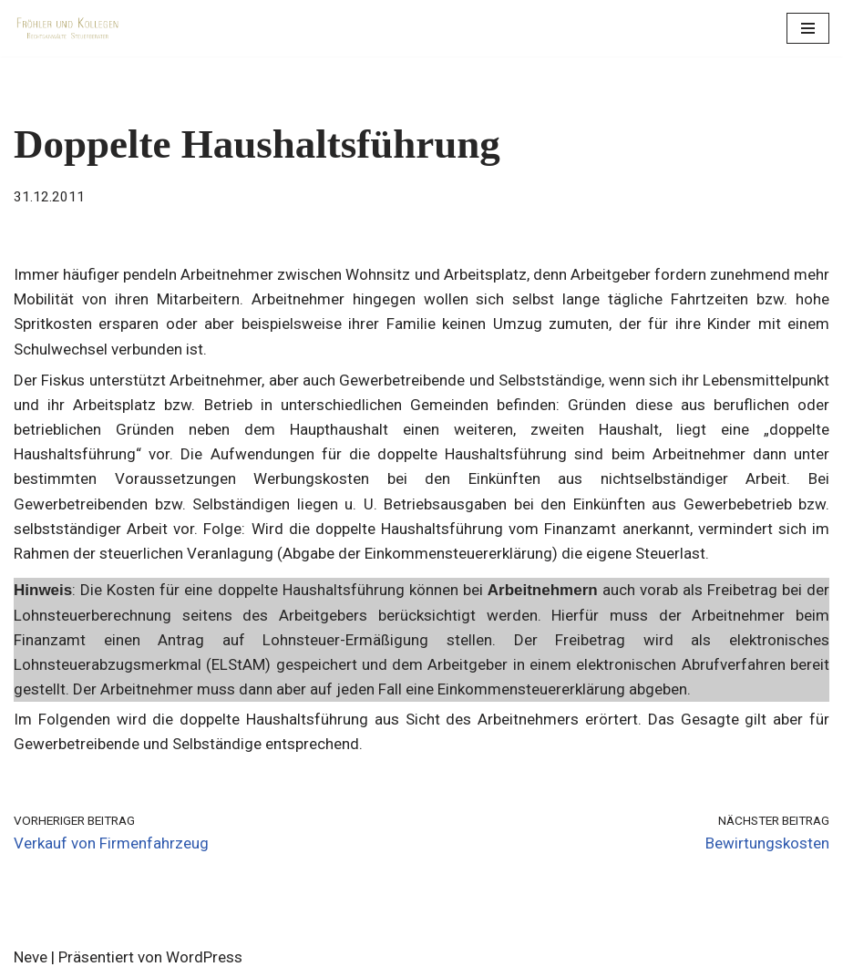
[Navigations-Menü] (807, 28)
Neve (30, 957)
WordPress (204, 957)
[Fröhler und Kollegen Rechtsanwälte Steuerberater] (68, 28)
